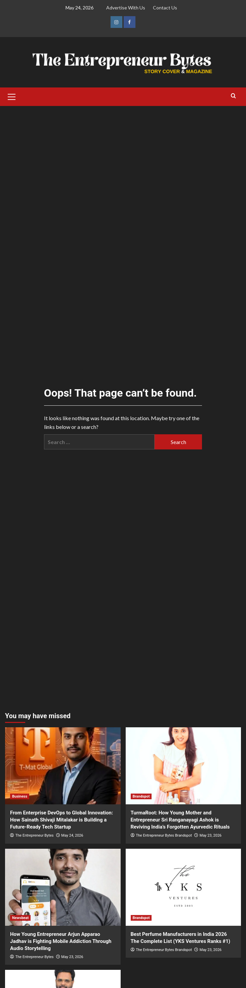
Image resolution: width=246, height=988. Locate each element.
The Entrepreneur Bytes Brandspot (164, 835)
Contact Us (165, 7)
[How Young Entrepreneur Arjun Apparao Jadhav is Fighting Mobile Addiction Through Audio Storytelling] (63, 887)
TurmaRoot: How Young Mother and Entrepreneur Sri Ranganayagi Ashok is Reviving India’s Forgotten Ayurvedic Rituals (180, 820)
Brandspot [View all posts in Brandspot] (141, 796)
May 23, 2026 (210, 835)
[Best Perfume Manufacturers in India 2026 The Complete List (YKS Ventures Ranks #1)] (183, 887)
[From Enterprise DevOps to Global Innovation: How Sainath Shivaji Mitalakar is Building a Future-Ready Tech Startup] (63, 765)
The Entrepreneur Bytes (34, 835)
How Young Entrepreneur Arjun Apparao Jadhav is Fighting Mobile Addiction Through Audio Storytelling (60, 941)
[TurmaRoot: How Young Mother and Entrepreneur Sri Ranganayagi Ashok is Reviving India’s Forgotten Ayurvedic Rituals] (183, 765)
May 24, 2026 (72, 835)
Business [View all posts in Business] (19, 796)
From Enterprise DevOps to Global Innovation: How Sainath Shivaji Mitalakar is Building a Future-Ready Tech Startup (61, 820)
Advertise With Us (125, 7)
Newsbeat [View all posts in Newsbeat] (20, 918)
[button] (11, 95)
